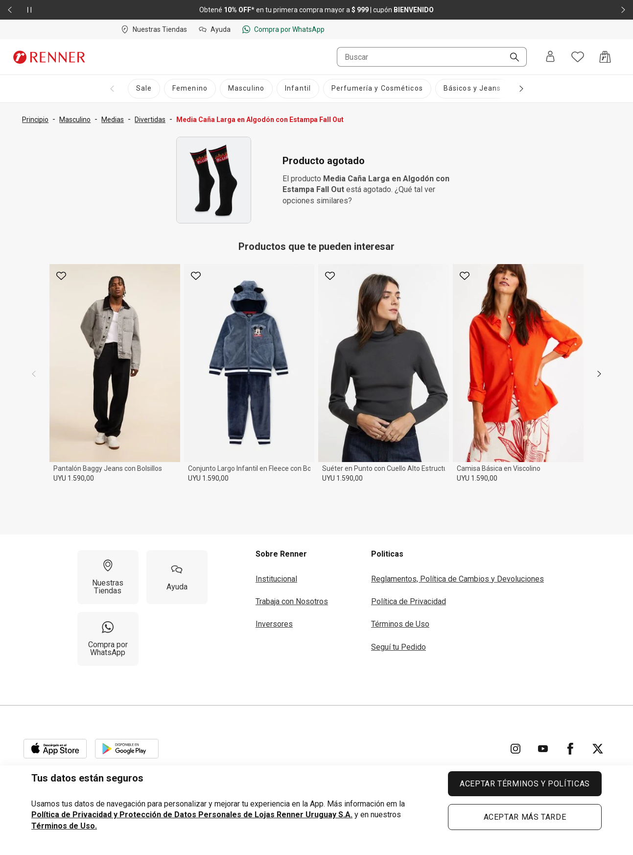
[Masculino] (246, 88)
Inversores (274, 624)
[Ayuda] (177, 577)
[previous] (34, 374)
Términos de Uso (400, 624)
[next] (599, 374)
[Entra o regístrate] (550, 57)
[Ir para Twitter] (598, 748)
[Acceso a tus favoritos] (577, 57)
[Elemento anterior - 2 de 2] (10, 10)
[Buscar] (510, 58)
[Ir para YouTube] (543, 748)
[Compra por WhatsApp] (108, 639)
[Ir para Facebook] (570, 748)
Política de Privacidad (408, 601)
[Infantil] (298, 88)
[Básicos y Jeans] (472, 88)
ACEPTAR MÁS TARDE (525, 817)
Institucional (276, 579)
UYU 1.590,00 (73, 478)
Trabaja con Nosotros (292, 601)
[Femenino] (190, 88)
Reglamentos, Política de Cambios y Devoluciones (457, 579)
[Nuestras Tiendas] (108, 577)
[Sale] (144, 88)
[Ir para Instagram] (515, 748)
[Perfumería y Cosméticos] (377, 88)
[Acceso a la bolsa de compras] (605, 57)
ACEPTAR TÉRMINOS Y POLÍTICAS (525, 783)
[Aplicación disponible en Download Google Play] (127, 748)
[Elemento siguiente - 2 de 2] (623, 10)
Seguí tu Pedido (398, 647)
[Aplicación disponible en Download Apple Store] (55, 748)
